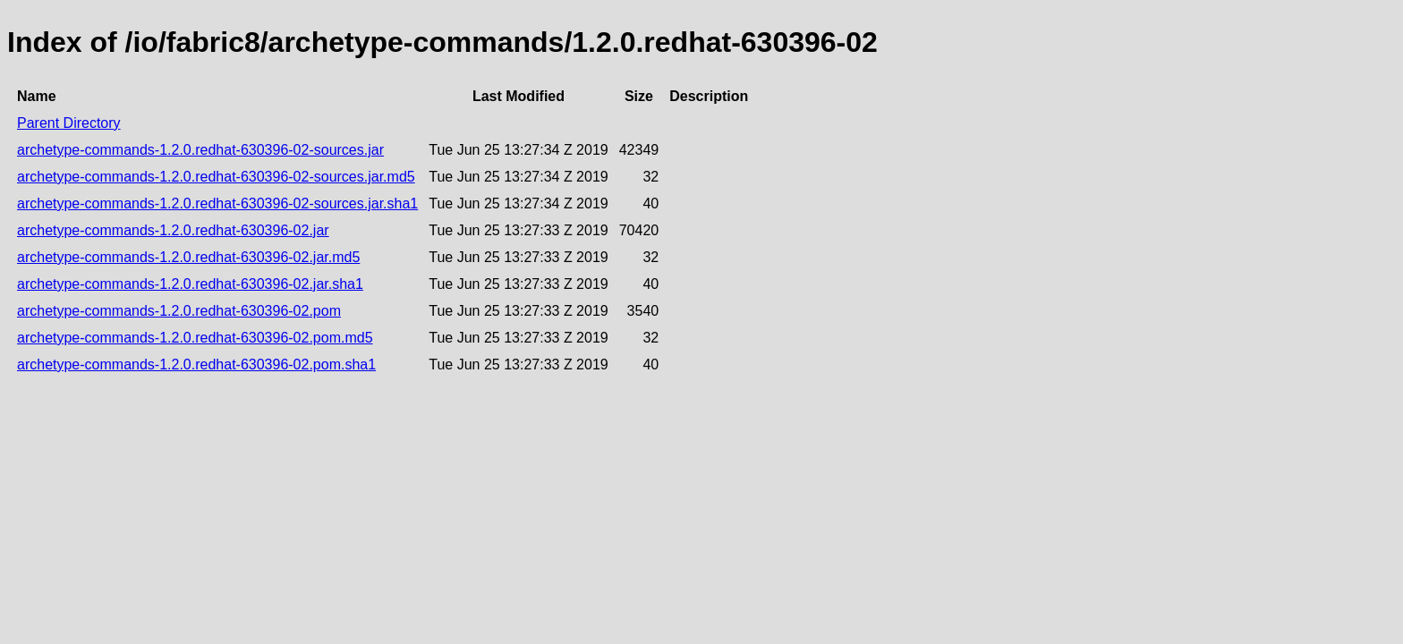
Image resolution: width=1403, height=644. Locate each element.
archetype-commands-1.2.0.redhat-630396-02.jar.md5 (188, 257)
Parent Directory (69, 123)
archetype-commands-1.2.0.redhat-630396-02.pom (179, 310)
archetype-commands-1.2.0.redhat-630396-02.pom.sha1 (196, 364)
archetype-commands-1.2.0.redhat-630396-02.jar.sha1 (190, 284)
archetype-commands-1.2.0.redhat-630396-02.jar (173, 230)
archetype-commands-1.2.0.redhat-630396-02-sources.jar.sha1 (217, 203)
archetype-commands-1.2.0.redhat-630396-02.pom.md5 (195, 337)
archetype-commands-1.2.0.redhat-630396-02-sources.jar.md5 (216, 176)
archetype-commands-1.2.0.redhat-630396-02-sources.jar (200, 149)
